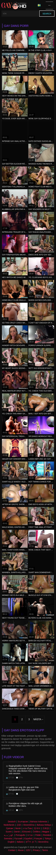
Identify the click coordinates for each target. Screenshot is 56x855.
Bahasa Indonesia (38, 821)
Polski (38, 835)
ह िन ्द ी (31, 842)
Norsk (18, 828)
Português (20, 835)
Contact (11, 850)
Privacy (36, 850)
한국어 (37, 828)
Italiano (20, 842)
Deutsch (12, 821)
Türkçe (48, 838)
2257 (28, 850)
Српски (9, 828)
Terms (45, 850)
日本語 (46, 828)
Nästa (37, 719)
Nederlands (9, 825)
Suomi (9, 831)
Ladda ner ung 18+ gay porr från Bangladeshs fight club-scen (24, 788)
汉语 (19, 825)
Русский (18, 838)
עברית (30, 835)
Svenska (8, 838)
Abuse (21, 850)
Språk (39, 5)
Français (38, 838)
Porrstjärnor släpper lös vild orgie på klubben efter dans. (25, 804)
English (11, 842)
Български (23, 821)
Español (28, 838)
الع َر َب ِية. (8, 835)
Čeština (36, 831)
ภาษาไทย (27, 828)
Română (47, 835)
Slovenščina (28, 825)
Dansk (17, 831)
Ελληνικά (26, 831)
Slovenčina (43, 842)
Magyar (45, 831)
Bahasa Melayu (44, 825)
